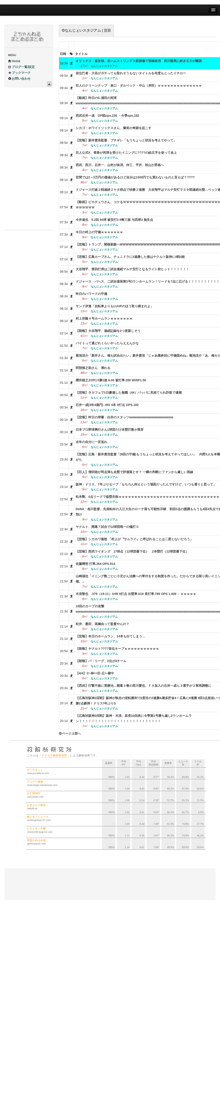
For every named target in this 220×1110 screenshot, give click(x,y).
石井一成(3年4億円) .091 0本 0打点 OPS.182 (107, 405)
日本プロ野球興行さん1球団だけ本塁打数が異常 (110, 429)
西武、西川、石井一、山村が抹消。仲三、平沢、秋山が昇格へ (120, 165)
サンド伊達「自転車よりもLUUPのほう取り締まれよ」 (115, 306)
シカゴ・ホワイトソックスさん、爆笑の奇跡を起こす (113, 128)
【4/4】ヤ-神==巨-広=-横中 (95, 673)
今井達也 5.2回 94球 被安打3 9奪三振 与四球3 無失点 (114, 220)
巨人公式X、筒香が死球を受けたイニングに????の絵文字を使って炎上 (126, 152)
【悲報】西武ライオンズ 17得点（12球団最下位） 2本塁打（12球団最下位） (132, 551)
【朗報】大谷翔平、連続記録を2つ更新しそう (108, 331)
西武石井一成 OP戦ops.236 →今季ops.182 (107, 115)
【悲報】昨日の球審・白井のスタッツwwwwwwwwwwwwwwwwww (124, 417)
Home (14, 61)
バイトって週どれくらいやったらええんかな (107, 343)
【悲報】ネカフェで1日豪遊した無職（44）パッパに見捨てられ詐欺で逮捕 (129, 392)
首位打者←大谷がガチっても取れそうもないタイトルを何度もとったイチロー (131, 73)
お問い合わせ (19, 78)
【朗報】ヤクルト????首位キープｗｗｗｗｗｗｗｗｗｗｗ (117, 648)
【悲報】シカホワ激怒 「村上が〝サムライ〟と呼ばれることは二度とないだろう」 (134, 539)
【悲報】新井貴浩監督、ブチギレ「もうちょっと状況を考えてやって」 (126, 140)
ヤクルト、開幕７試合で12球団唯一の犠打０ (107, 527)
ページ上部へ (70, 733)
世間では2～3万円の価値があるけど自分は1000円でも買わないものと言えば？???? (135, 177)
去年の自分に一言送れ (91, 442)
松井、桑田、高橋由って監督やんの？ (102, 624)
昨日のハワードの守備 (91, 294)
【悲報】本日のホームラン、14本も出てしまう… (110, 636)
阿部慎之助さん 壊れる (93, 368)
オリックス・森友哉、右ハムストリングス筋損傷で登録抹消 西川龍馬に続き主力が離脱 (139, 61)
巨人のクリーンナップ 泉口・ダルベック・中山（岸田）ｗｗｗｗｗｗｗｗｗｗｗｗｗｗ (139, 85)
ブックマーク (19, 73)
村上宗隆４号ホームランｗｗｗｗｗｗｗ (104, 318)
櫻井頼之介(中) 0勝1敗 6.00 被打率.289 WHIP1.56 (111, 380)
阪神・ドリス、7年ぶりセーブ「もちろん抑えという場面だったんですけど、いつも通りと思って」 (146, 484)
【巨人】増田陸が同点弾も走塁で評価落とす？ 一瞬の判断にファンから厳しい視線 (134, 472)
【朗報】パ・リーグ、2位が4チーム (101, 661)
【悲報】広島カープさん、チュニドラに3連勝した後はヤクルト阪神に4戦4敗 (130, 257)
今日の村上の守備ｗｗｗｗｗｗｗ (99, 232)
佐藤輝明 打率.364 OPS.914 (95, 564)
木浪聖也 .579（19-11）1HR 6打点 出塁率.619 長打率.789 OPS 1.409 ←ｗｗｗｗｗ (136, 594)
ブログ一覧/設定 (21, 67)
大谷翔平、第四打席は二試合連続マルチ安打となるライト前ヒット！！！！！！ (132, 269)
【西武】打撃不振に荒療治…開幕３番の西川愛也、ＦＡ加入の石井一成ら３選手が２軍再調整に (143, 685)
